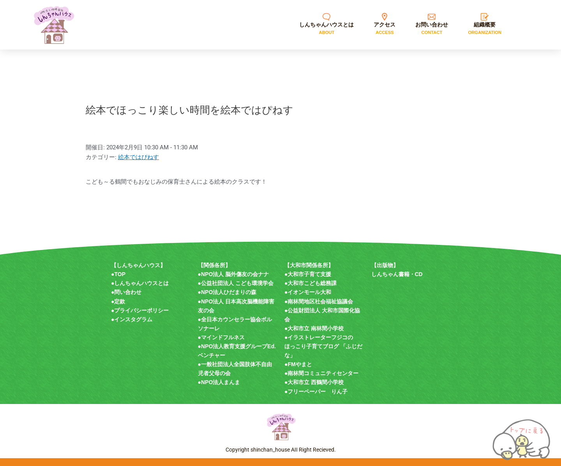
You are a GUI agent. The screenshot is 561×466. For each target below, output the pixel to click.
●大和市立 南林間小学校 (314, 328)
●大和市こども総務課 (310, 283)
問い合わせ (127, 292)
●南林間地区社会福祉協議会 (318, 301)
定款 (119, 301)
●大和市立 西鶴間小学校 (314, 382)
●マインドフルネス (221, 337)
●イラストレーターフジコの (318, 337)
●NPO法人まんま (219, 382)
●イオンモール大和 (307, 292)
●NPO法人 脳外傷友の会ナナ (233, 274)
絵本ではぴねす (138, 157)
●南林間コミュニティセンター (321, 373)
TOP (119, 274)
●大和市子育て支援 (307, 274)
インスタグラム (133, 319)
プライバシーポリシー (141, 310)
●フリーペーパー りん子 (316, 391)
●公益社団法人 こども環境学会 (235, 283)
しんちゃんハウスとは (141, 283)
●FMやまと (298, 364)
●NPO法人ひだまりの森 (227, 292)
